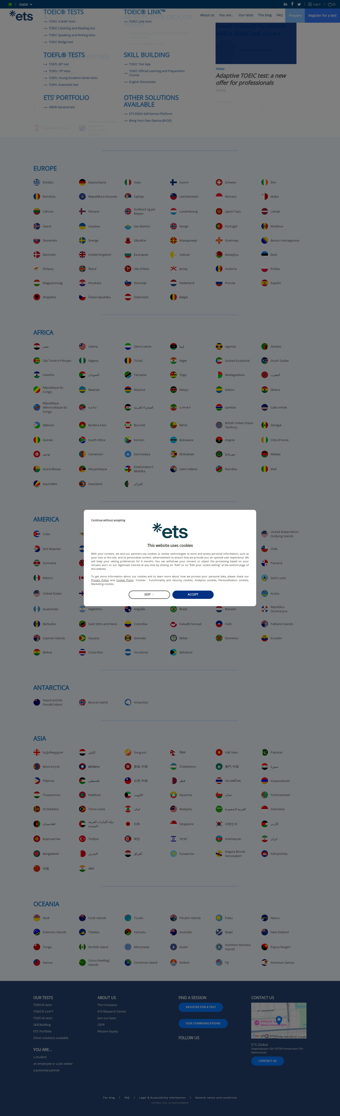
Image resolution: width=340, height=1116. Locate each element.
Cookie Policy (125, 580)
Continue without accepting (108, 520)
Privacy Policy (100, 580)
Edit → (149, 594)
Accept (193, 594)
